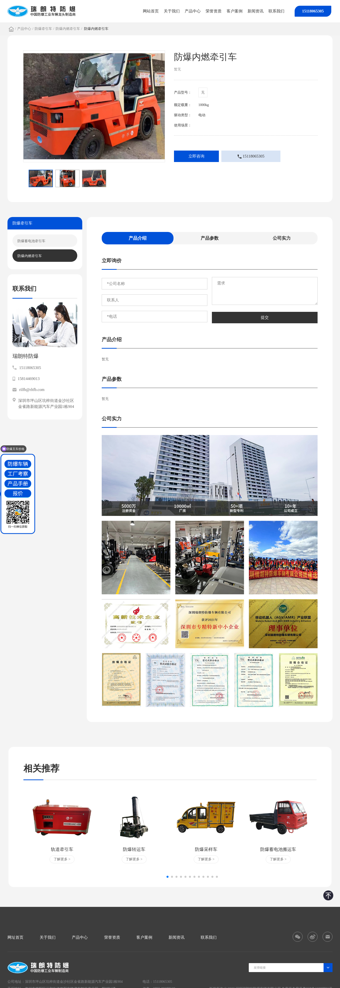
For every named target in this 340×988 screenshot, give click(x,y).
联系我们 (276, 11)
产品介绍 (138, 238)
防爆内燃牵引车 (68, 29)
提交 (265, 317)
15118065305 (251, 156)
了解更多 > (62, 859)
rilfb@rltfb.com (28, 389)
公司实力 (282, 238)
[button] (168, 877)
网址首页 (15, 937)
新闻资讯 (255, 11)
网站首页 (151, 11)
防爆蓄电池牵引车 (31, 241)
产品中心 (193, 11)
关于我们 (172, 11)
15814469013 (26, 379)
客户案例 (235, 11)
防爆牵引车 (43, 29)
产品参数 (210, 238)
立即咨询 (196, 156)
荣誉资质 (214, 11)
